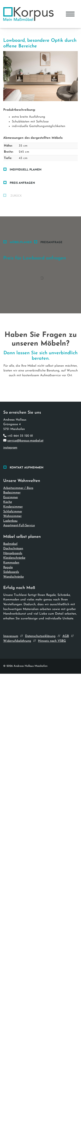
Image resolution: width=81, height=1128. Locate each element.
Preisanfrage (51, 242)
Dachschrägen (13, 548)
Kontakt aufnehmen (26, 467)
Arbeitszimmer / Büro (18, 488)
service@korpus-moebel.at (25, 440)
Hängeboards (12, 553)
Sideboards (11, 572)
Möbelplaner (21, 242)
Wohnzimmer (12, 516)
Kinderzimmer (13, 506)
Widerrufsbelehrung (17, 641)
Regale (8, 567)
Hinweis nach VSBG (52, 641)
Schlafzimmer (12, 511)
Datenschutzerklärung (40, 636)
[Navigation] (70, 14)
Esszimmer (10, 497)
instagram (10, 447)
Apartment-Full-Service (19, 525)
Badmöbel (10, 544)
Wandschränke (13, 576)
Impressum (10, 636)
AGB (65, 636)
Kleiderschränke (14, 558)
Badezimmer (12, 492)
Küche (7, 502)
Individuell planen (25, 169)
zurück (16, 195)
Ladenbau (10, 521)
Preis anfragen (22, 183)
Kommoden (11, 562)
